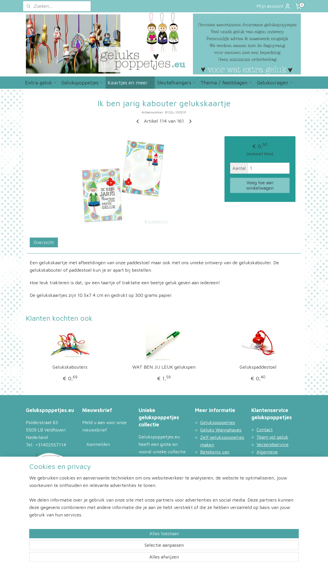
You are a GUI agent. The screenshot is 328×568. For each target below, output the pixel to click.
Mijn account (274, 6)
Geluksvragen (275, 82)
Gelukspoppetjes (82, 82)
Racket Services (273, 496)
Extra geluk (41, 82)
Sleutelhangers (176, 82)
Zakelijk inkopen (274, 474)
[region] (130, 542)
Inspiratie (210, 481)
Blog (204, 466)
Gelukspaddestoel (258, 367)
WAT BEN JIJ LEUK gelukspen (164, 367)
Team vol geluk (272, 437)
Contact (265, 429)
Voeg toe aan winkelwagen (259, 185)
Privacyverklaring (275, 466)
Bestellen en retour (276, 489)
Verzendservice (273, 444)
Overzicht (44, 242)
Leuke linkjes (214, 474)
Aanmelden (98, 444)
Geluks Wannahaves (220, 430)
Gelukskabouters (70, 367)
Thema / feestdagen (226, 82)
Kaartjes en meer (130, 82)
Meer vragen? (214, 489)
